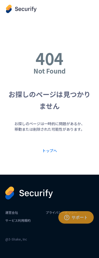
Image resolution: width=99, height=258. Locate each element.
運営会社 (11, 212)
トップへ (49, 150)
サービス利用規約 (18, 220)
